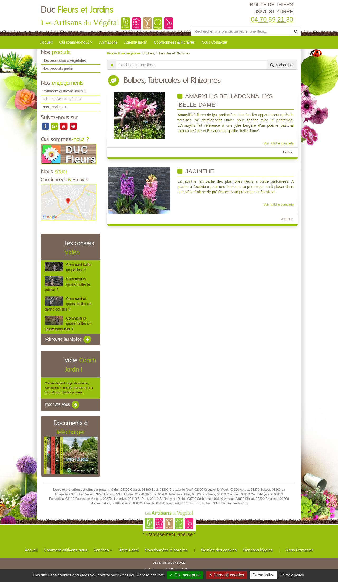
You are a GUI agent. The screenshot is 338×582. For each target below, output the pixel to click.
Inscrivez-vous (62, 404)
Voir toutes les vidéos (68, 339)
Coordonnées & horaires (166, 550)
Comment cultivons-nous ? (64, 91)
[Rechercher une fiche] (191, 64)
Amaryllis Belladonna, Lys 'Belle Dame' (225, 100)
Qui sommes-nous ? (75, 42)
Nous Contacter (214, 42)
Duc (77, 10)
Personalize (263, 575)
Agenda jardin (135, 42)
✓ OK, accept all (185, 575)
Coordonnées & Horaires (174, 42)
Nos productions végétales (64, 60)
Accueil (46, 42)
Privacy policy (292, 575)
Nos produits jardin (57, 68)
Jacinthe (195, 171)
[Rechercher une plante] (241, 31)
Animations (108, 42)
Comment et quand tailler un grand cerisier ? (68, 304)
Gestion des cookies (219, 550)
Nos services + (54, 107)
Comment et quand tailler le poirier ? (67, 284)
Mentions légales (258, 550)
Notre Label (128, 550)
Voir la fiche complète (279, 143)
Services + (102, 550)
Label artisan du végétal (62, 99)
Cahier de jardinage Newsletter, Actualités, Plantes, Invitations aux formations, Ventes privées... (69, 388)
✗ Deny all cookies (226, 575)
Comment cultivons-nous (65, 550)
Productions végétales (124, 53)
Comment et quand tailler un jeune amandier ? (68, 323)
